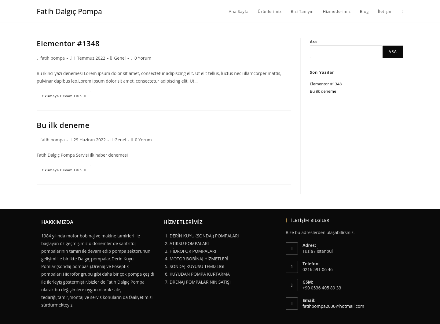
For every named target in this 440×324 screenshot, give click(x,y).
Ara (313, 41)
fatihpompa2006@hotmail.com (333, 306)
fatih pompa (52, 58)
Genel (120, 58)
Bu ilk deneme (63, 125)
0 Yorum (142, 58)
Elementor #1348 (68, 43)
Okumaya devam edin (66, 97)
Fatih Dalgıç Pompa (69, 11)
